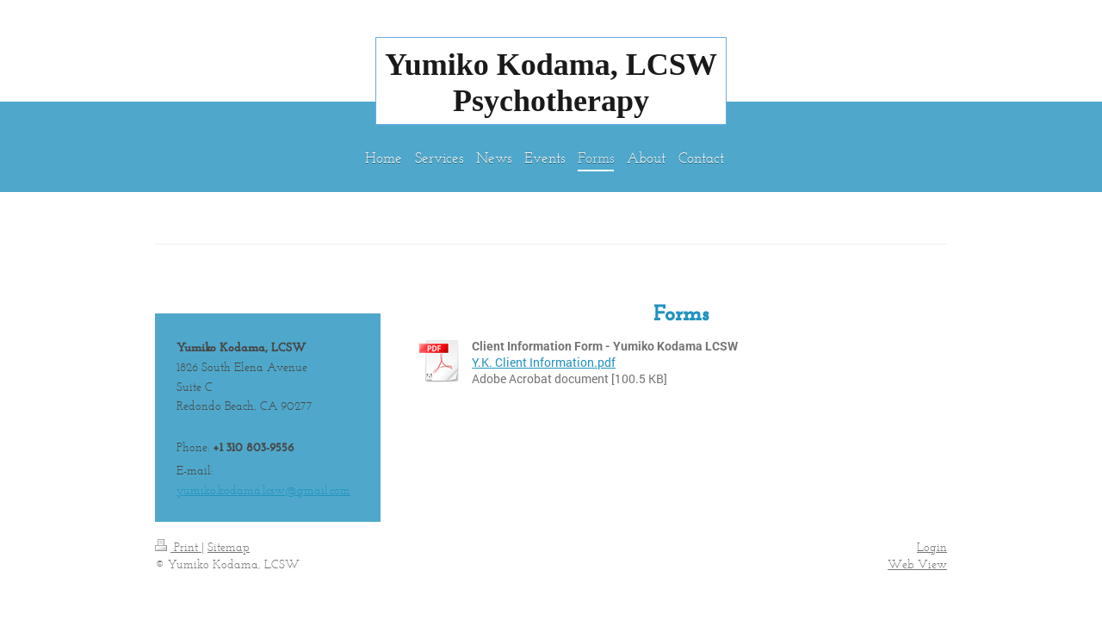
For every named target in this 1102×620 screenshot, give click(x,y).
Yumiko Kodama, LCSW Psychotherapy (551, 82)
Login (932, 547)
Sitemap (228, 547)
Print (178, 547)
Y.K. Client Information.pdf (544, 362)
